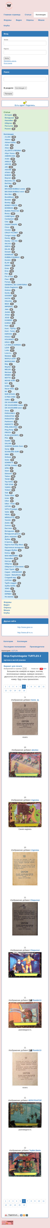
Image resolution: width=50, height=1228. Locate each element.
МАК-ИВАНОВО (13, 556)
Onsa (9, 411)
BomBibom (12, 197)
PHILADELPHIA (13, 427)
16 (24, 691)
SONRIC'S (11, 463)
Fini (8, 274)
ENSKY (10, 265)
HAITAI (10, 298)
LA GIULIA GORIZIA (15, 345)
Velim (9, 512)
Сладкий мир (13, 578)
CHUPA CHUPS (13, 224)
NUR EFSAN (12, 394)
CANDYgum (12, 216)
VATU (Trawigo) (13, 509)
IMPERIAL (11, 306)
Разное (10, 129)
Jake (9, 309)
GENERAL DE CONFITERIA (18, 285)
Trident (10, 490)
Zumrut (10, 525)
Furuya (10, 282)
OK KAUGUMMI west (15, 408)
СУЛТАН (10, 580)
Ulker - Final (12, 504)
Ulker (9, 501)
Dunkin (10, 260)
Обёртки (10, 123)
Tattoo (10, 476)
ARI (9, 167)
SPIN (9, 468)
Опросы (7, 607)
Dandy (10, 238)
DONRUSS (11, 255)
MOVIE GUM (12, 381)
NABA (9, 386)
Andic (10, 159)
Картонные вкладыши (17, 547)
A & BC (10, 137)
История (11, 115)
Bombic (10, 200)
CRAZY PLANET (14, 233)
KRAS (9, 342)
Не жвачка (11, 597)
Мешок (7, 610)
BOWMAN (11, 208)
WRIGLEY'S (12, 517)
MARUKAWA (12, 361)
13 (10, 691)
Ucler (9, 498)
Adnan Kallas (12, 142)
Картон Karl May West (16, 545)
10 (39, 687)
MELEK (10, 369)
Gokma (10, 290)
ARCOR (11, 164)
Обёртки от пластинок (17, 567)
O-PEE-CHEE (12, 397)
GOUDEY (11, 296)
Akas (9, 148)
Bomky (10, 203)
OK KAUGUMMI (13, 402)
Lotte (9, 350)
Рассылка (11, 126)
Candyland (11, 219)
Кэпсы (10, 553)
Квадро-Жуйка (13, 550)
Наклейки (11, 120)
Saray (9, 449)
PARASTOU (12, 419)
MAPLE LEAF (12, 359)
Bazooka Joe (13, 181)
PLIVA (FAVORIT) (14, 435)
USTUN (10, 506)
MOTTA (10, 378)
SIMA (9, 454)
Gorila (9, 293)
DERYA (10, 246)
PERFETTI (12, 424)
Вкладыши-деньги (15, 534)
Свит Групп (12, 569)
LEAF (10, 348)
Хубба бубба (12, 586)
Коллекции (9, 134)
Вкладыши (12, 118)
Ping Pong (11, 430)
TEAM (9, 479)
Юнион (10, 591)
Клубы (7, 613)
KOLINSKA (11, 339)
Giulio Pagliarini (13, 287)
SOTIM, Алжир (13, 465)
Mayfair (10, 367)
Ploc (9, 438)
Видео (7, 605)
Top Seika (11, 482)
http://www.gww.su (25, 627)
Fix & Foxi (11, 276)
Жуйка (10, 539)
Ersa (9, 271)
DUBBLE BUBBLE (14, 257)
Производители (37, 647)
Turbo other (12, 495)
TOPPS (10, 487)
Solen (9, 460)
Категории (8, 641)
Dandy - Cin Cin (13, 241)
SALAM (10, 443)
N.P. (8, 383)
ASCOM (10, 170)
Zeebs (9, 523)
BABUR (10, 175)
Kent (9, 326)
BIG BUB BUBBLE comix (18, 189)
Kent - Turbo (12, 331)
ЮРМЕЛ (10, 594)
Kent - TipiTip (12, 328)
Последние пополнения (15, 647)
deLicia (10, 244)
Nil (8, 391)
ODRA (9, 400)
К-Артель (11, 542)
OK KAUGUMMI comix (16, 405)
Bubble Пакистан (14, 211)
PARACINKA (12, 413)
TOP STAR (11, 484)
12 (6, 691)
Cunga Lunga (12, 235)
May (9, 364)
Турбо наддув (13, 583)
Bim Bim (10, 194)
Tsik (9, 493)
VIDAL (10, 515)
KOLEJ (10, 337)
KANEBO (11, 320)
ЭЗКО (9, 588)
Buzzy (10, 213)
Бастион (11, 528)
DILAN (10, 249)
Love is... (11, 353)
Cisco (9, 227)
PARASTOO (12, 416)
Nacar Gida (11, 389)
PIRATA (10, 432)
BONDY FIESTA (13, 205)
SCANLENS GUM (14, 452)
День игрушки (13, 537)
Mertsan (10, 372)
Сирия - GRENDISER (15, 572)
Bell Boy (10, 183)
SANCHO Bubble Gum (16, 446)
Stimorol (10, 474)
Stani (9, 471)
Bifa (9, 186)
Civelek (10, 230)
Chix (9, 222)
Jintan (9, 315)
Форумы (8, 602)
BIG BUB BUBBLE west (17, 192)
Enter (9, 268)
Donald (10, 252)
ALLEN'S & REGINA (15, 150)
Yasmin (10, 520)
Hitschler (11, 301)
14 (15, 691)
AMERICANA (12, 156)
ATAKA (10, 172)
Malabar (10, 356)
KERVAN (10, 334)
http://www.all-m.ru (25, 633)
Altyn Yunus (12, 153)
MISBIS (10, 375)
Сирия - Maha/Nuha (15, 575)
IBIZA (9, 304)
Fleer (9, 279)
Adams (10, 140)
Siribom (10, 457)
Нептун (10, 561)
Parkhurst (11, 422)
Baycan (10, 178)
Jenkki (10, 312)
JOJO (9, 318)
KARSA (10, 323)
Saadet (10, 441)
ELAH (9, 263)
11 (43, 687)
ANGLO (10, 162)
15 (19, 691)
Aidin (9, 145)
